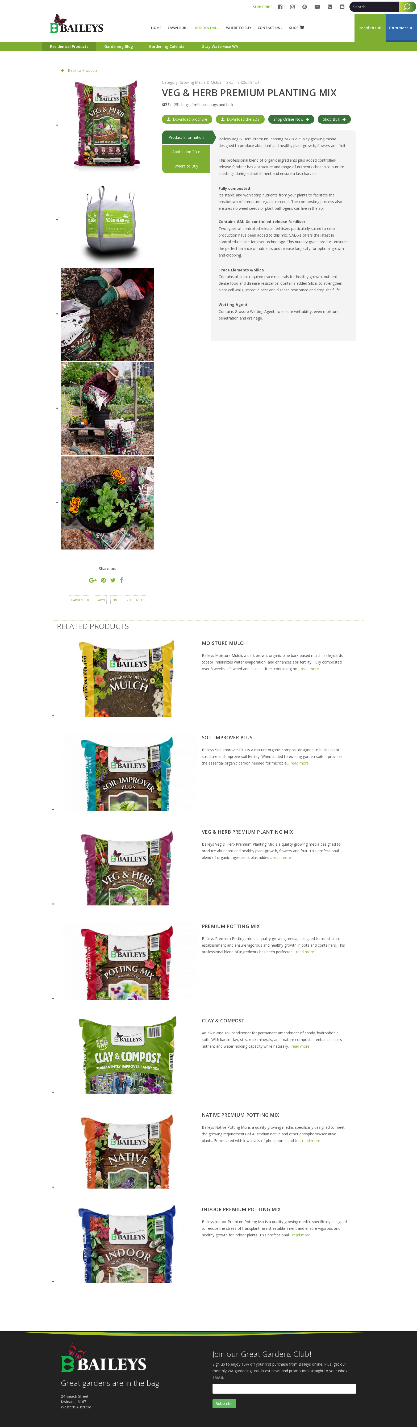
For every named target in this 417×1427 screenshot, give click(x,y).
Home (156, 27)
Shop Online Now (291, 119)
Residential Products (69, 46)
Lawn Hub (178, 27)
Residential (207, 27)
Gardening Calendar (167, 46)
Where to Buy (186, 166)
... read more (308, 668)
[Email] (284, 1389)
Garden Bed (80, 600)
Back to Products (79, 70)
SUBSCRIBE (263, 6)
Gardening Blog (118, 46)
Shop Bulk (334, 119)
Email (218, 1377)
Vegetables (135, 600)
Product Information (186, 137)
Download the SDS (240, 119)
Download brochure (187, 119)
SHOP (296, 27)
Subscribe (224, 1403)
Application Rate (186, 151)
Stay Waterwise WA (220, 46)
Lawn (101, 600)
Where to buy (238, 27)
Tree (115, 600)
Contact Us (270, 27)
